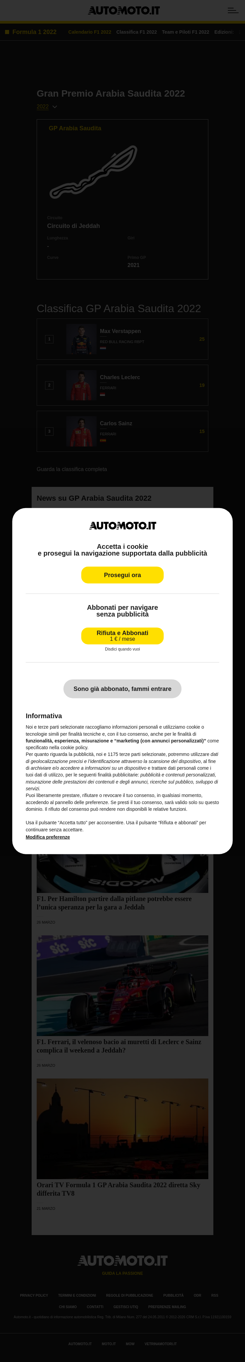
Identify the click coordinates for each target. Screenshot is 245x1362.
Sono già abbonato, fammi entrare (122, 689)
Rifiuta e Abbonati (122, 635)
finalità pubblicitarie (118, 774)
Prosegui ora (122, 574)
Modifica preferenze (48, 837)
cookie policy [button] (74, 747)
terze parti (129, 754)
